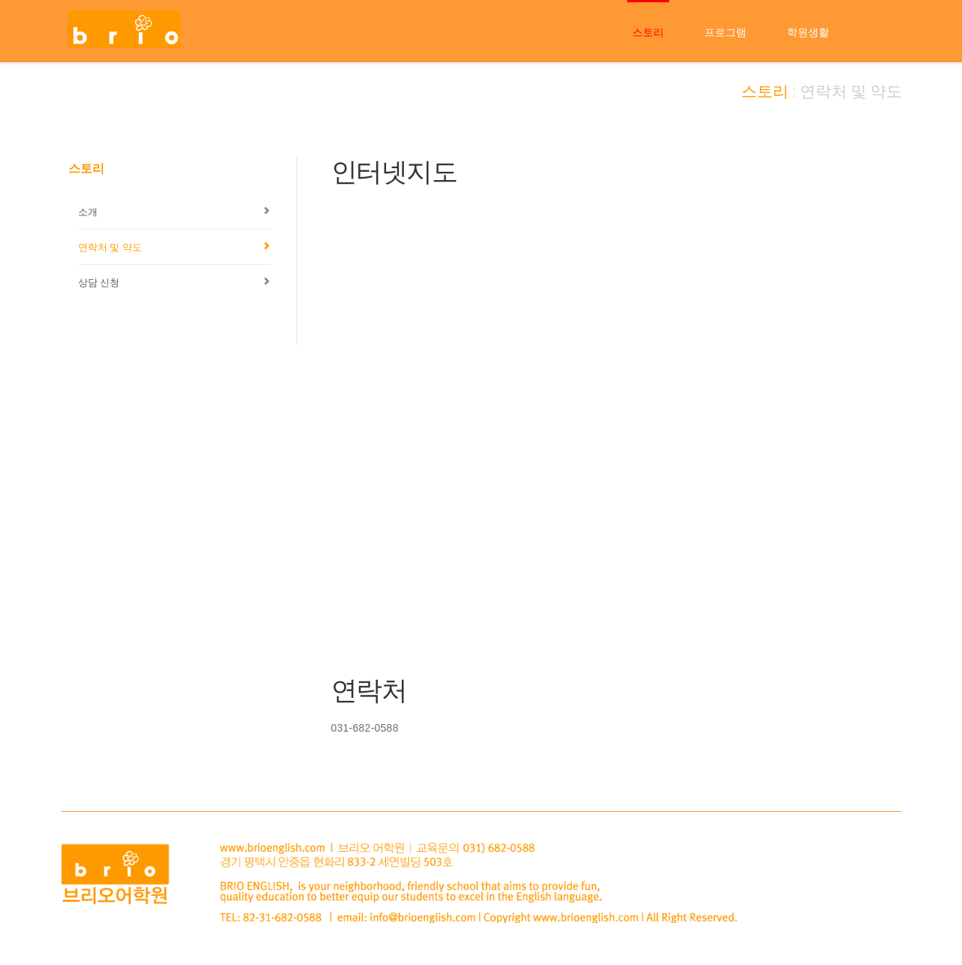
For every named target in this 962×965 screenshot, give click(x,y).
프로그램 (725, 32)
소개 (88, 211)
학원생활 (808, 32)
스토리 (648, 32)
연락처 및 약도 (110, 247)
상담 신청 (99, 282)
